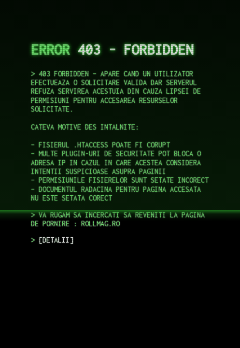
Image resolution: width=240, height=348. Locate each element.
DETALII (56, 240)
